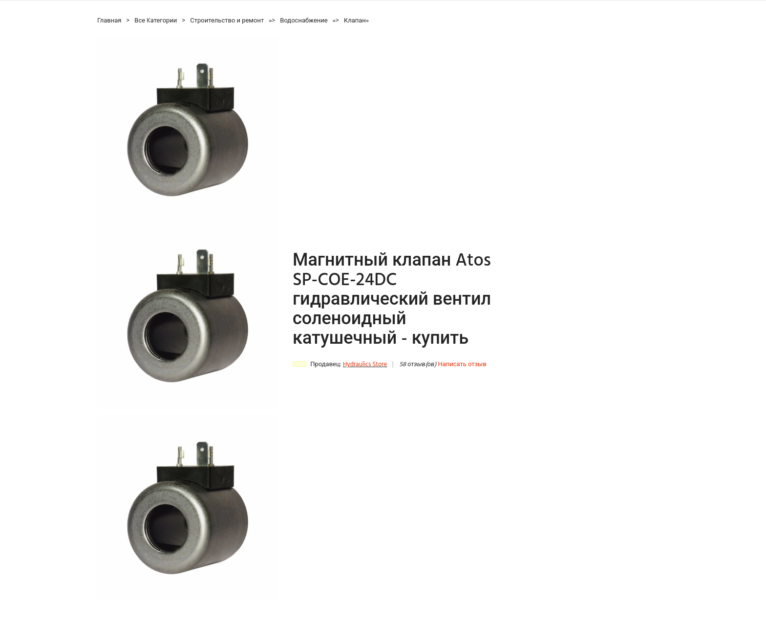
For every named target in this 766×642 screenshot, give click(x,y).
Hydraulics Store (365, 364)
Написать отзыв (462, 364)
